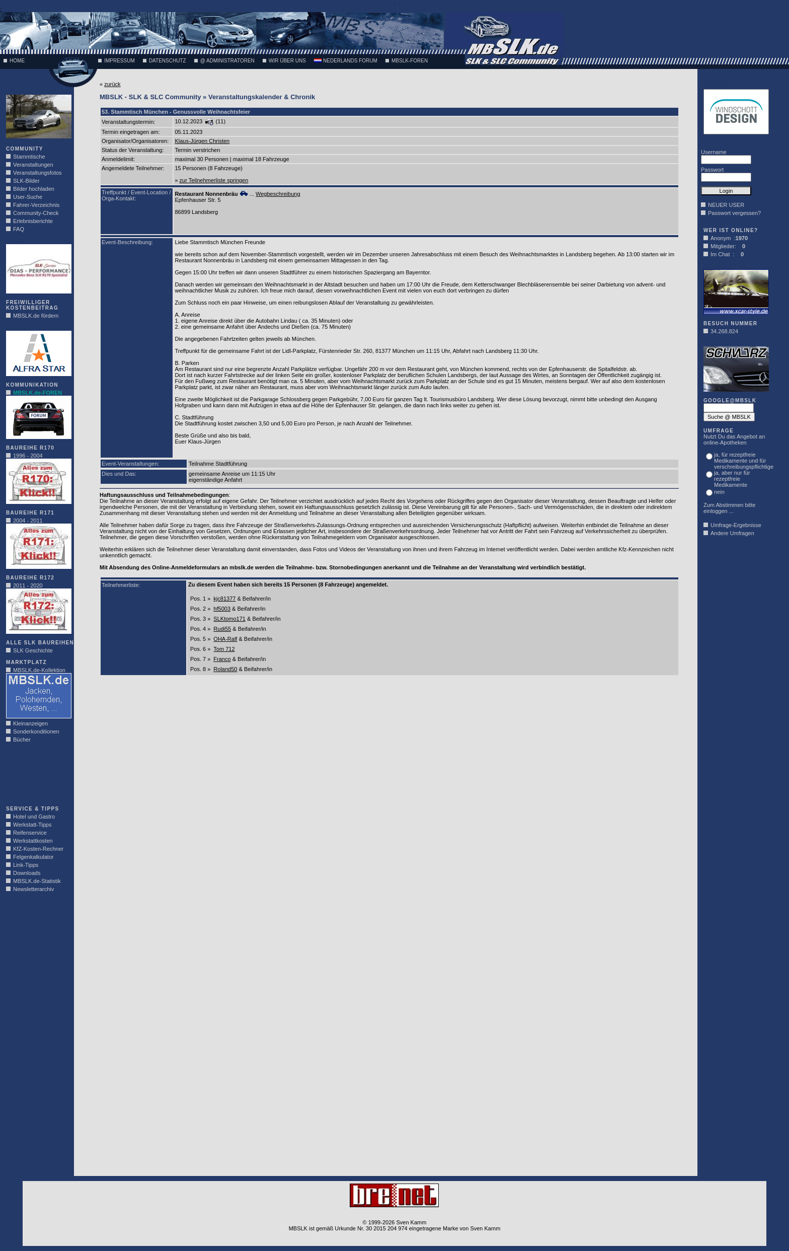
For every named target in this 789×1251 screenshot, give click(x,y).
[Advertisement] (36, 777)
